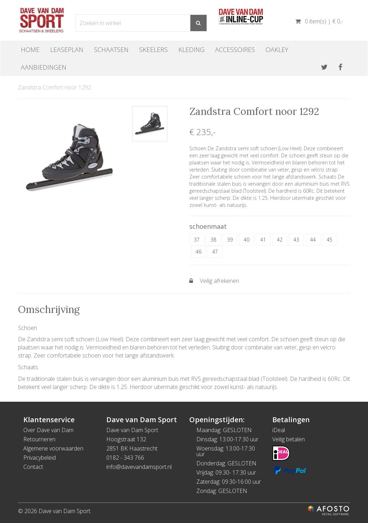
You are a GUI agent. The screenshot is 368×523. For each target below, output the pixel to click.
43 (296, 239)
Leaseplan (66, 49)
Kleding (191, 49)
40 (246, 239)
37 (197, 239)
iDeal (278, 430)
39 (230, 239)
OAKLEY (277, 49)
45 (329, 239)
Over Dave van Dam (48, 430)
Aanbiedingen (43, 67)
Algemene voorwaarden (53, 448)
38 (213, 239)
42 (280, 239)
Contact (33, 467)
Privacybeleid (39, 457)
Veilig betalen (288, 439)
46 (198, 251)
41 (263, 239)
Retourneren (39, 439)
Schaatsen (111, 49)
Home (30, 49)
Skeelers (153, 49)
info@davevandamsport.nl (139, 467)
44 (313, 239)
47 (215, 251)
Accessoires (235, 49)
